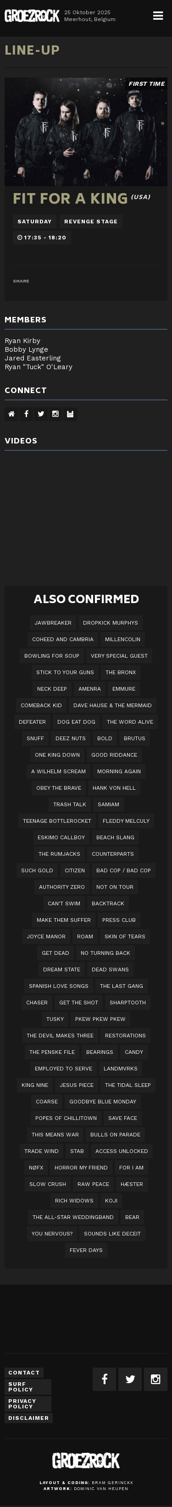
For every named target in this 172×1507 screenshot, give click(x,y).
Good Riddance (114, 755)
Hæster (132, 1184)
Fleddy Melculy (126, 821)
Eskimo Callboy (61, 837)
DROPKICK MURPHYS (110, 623)
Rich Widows (74, 1200)
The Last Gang (121, 986)
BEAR (132, 1217)
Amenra (89, 689)
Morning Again (119, 771)
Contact (24, 1372)
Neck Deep (52, 689)
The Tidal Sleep (128, 1085)
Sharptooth (128, 1002)
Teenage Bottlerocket (57, 821)
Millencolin (122, 639)
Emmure (123, 689)
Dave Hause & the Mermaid (112, 705)
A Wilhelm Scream (58, 771)
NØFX (36, 1167)
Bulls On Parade (115, 1134)
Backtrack (108, 903)
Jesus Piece (77, 1085)
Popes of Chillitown (66, 1118)
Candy (134, 1052)
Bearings (99, 1052)
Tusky (55, 1019)
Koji (111, 1200)
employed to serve (63, 1068)
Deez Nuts (70, 738)
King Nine (35, 1085)
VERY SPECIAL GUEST (119, 656)
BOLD (104, 738)
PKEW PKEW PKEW (100, 1019)
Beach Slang (115, 837)
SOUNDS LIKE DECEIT (112, 1233)
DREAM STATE (61, 969)
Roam (85, 936)
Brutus (134, 738)
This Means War (55, 1134)
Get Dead (55, 953)
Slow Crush (47, 1184)
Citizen (75, 870)
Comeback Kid (41, 705)
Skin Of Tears (125, 936)
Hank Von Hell (114, 788)
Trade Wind (41, 1151)
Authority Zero (62, 887)
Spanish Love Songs (59, 986)
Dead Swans (110, 969)
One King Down (57, 755)
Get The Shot (78, 1002)
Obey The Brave (58, 788)
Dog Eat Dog (76, 722)
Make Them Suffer (64, 920)
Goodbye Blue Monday (102, 1101)
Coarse (47, 1101)
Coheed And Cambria (63, 639)
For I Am (131, 1167)
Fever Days (86, 1250)
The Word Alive (130, 722)
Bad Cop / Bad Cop (123, 870)
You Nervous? (52, 1233)
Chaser (37, 1002)
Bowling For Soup (51, 656)
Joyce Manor (46, 936)
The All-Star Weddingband (73, 1217)
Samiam (108, 804)
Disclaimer (28, 1418)
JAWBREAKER (53, 623)
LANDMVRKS (121, 1068)
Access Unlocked (121, 1151)
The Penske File (52, 1052)
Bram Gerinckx (112, 1482)
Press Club (119, 920)
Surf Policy (20, 1387)
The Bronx (120, 672)
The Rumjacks (59, 854)
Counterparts (113, 854)
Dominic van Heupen (101, 1488)
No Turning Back (105, 953)
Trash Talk (69, 804)
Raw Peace (93, 1184)
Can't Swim (64, 903)
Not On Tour (114, 887)
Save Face (122, 1118)
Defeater (32, 722)
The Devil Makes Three (60, 1035)
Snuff (35, 738)
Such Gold (37, 870)
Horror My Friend (81, 1167)
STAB (77, 1151)
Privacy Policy (22, 1404)
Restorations (125, 1035)
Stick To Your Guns (65, 672)
